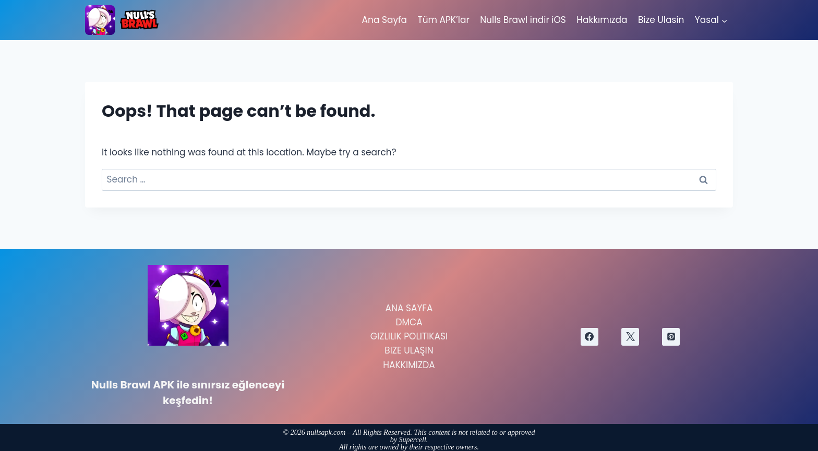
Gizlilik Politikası (409, 336)
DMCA (408, 322)
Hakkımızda (601, 20)
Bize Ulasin (661, 20)
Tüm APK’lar (443, 20)
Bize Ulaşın (408, 350)
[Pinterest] (671, 337)
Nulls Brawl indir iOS (523, 20)
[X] (630, 337)
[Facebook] (589, 337)
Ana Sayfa (384, 20)
